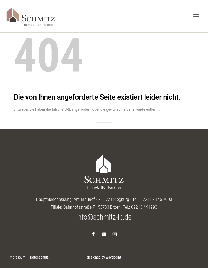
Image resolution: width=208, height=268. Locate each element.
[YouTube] (104, 233)
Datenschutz (39, 257)
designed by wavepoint (104, 257)
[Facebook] (93, 233)
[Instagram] (114, 233)
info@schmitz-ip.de (103, 217)
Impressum (17, 257)
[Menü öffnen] (196, 16)
